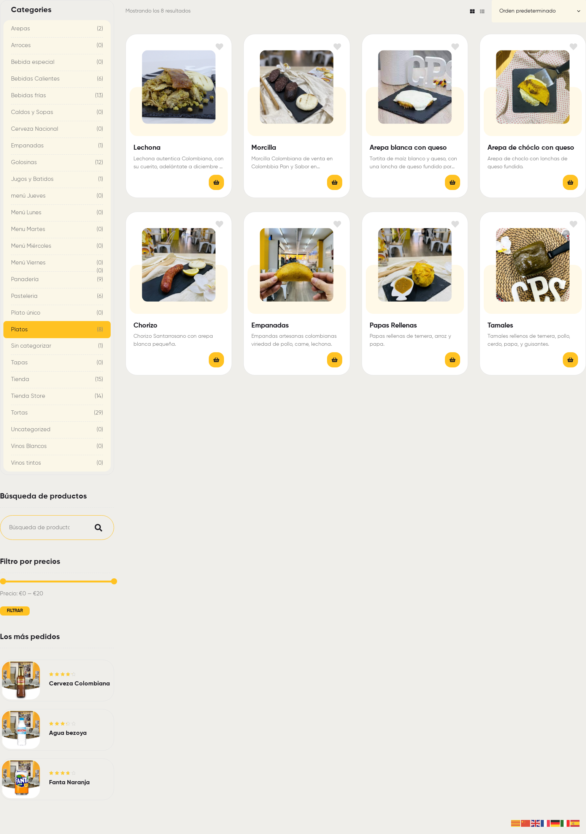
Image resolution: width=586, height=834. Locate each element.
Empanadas (270, 325)
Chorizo (145, 325)
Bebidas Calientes (35, 79)
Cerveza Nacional (34, 129)
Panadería (25, 279)
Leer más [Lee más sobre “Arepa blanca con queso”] (452, 182)
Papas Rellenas (393, 325)
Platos (19, 329)
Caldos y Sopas (32, 112)
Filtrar (15, 611)
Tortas (19, 413)
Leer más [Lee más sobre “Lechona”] (216, 182)
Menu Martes (28, 229)
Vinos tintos (26, 463)
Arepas (20, 29)
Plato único (25, 313)
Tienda (20, 379)
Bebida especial (32, 62)
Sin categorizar (31, 346)
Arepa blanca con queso (408, 147)
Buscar (96, 528)
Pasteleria (24, 296)
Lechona (146, 147)
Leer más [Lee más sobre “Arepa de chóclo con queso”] (570, 182)
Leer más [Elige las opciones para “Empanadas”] (334, 359)
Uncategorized (31, 429)
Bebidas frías (28, 95)
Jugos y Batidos (32, 179)
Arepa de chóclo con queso (531, 147)
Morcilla (263, 147)
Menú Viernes (28, 263)
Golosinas (24, 162)
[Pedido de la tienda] (539, 11)
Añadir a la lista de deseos (219, 46)
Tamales (500, 325)
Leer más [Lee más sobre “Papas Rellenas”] (452, 359)
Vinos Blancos (29, 446)
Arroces (21, 45)
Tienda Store (28, 396)
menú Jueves (28, 196)
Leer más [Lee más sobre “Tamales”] (570, 359)
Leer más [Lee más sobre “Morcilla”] (334, 182)
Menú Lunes (26, 212)
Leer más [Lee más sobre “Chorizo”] (216, 359)
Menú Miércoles (31, 246)
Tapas (19, 363)
